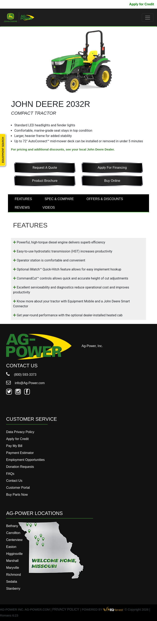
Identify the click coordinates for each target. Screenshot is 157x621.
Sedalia (11, 581)
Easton (11, 547)
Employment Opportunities (25, 460)
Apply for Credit (141, 4)
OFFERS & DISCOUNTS (104, 199)
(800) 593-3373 (21, 374)
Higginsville (14, 553)
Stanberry (13, 588)
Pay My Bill (117, 4)
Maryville (12, 567)
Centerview (14, 540)
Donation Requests (20, 466)
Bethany (12, 526)
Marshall (12, 560)
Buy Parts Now (17, 494)
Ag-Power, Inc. (92, 346)
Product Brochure (45, 180)
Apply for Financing (112, 167)
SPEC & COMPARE (59, 199)
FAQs (10, 473)
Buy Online (112, 180)
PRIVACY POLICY (65, 609)
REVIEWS (22, 207)
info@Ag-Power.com (25, 383)
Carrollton (13, 533)
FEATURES (23, 199)
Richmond (13, 574)
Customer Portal (18, 487)
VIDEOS (49, 207)
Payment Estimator (20, 453)
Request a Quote (45, 168)
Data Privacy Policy (20, 432)
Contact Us (14, 480)
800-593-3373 (15, 4)
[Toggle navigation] (147, 18)
